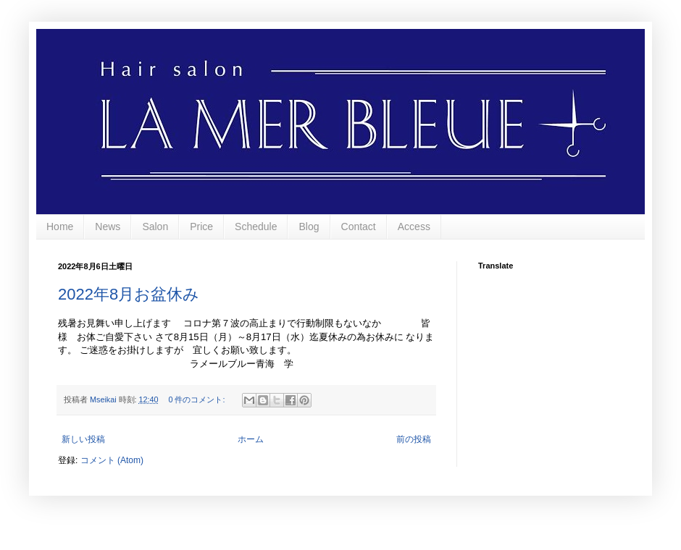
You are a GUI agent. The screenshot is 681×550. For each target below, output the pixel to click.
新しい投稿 (83, 439)
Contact (358, 226)
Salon (155, 226)
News (107, 226)
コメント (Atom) (111, 460)
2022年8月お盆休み (128, 294)
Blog (308, 226)
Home (59, 226)
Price (201, 226)
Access (414, 226)
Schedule (256, 226)
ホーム (251, 439)
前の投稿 (413, 439)
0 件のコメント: (197, 399)
